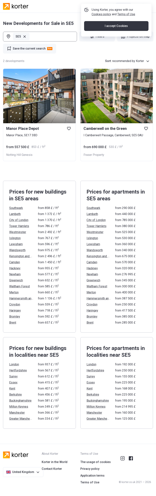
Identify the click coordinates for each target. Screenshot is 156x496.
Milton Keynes (18, 406)
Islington (15, 238)
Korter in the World (54, 462)
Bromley (14, 316)
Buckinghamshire (20, 400)
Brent (12, 322)
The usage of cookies (95, 462)
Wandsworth (17, 250)
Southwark (16, 208)
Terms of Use (128, 27)
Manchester (17, 412)
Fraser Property (94, 155)
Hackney (14, 268)
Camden (14, 262)
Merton (14, 292)
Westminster (17, 232)
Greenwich (16, 280)
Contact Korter (52, 469)
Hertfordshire (18, 370)
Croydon (14, 304)
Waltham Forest (19, 286)
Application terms (92, 475)
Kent (12, 388)
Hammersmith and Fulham (21, 298)
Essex (13, 382)
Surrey (13, 376)
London (14, 364)
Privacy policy (89, 469)
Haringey (15, 310)
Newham (15, 274)
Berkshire (15, 394)
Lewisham (16, 244)
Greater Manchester (21, 418)
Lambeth (15, 214)
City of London (18, 220)
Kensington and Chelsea (21, 256)
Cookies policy (103, 27)
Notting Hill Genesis (19, 155)
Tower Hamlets (19, 226)
